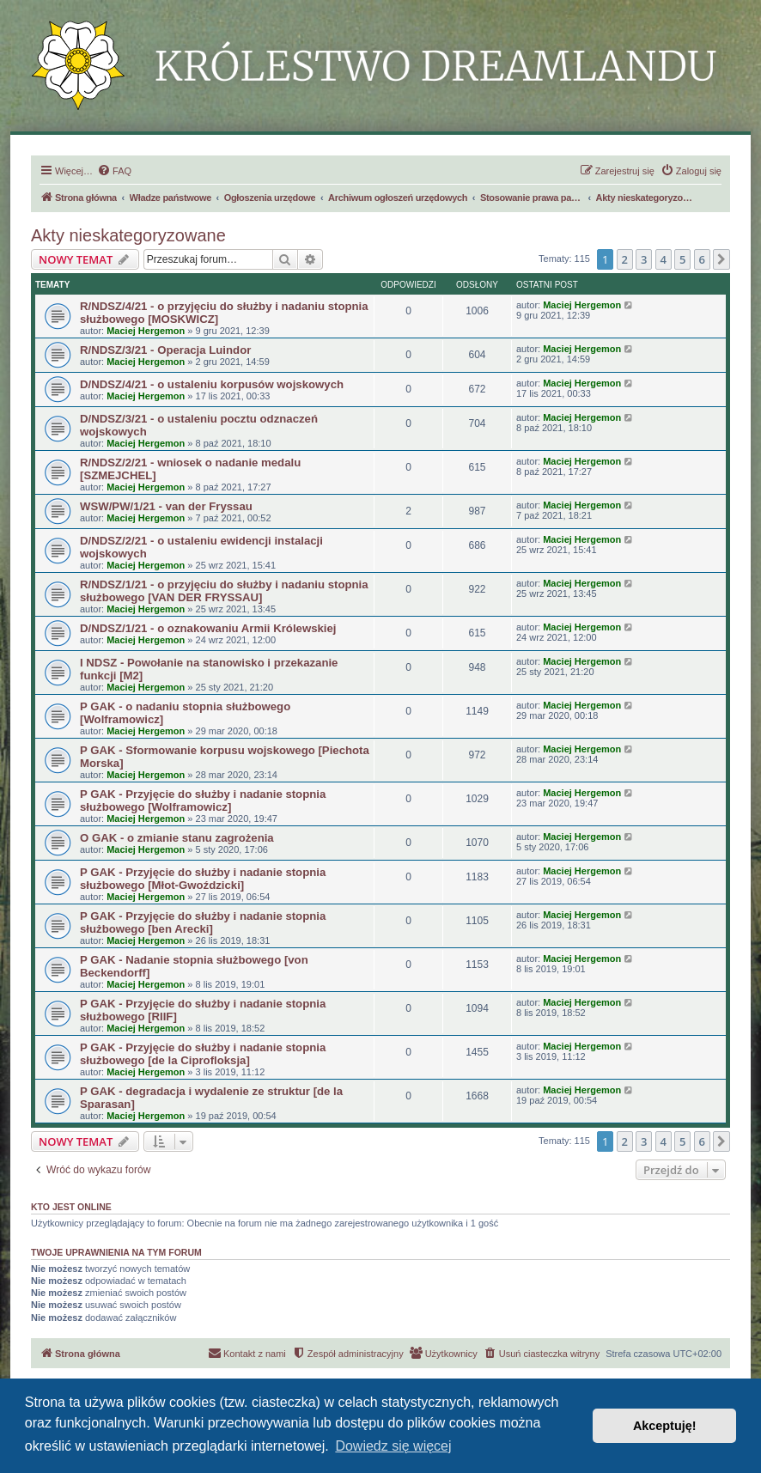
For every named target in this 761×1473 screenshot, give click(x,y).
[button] (721, 259)
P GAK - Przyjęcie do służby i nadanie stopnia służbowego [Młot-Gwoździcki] (203, 879)
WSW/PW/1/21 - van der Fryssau (166, 506)
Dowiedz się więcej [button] (393, 1446)
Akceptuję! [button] (665, 1426)
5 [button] (682, 259)
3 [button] (644, 259)
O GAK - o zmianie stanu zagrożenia (177, 837)
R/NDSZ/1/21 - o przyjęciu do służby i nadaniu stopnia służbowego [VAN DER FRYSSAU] (224, 591)
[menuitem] (114, 171)
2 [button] (625, 259)
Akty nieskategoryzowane (128, 235)
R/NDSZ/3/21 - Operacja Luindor (165, 350)
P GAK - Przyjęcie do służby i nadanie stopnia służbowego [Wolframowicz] (203, 800)
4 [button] (664, 259)
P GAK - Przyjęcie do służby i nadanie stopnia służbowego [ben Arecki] (203, 922)
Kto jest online (71, 1207)
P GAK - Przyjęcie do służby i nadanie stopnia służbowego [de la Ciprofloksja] (203, 1054)
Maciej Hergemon (146, 331)
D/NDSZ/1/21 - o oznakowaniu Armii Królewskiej (208, 628)
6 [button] (702, 259)
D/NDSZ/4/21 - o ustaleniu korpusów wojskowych (212, 384)
